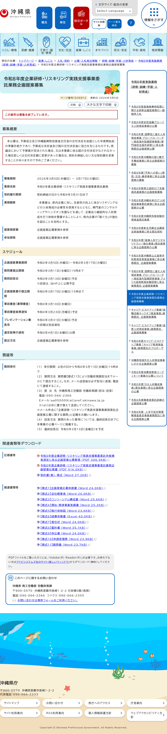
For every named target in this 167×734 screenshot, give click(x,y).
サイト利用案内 (13, 713)
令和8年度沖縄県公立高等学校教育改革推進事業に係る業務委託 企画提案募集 (148, 248)
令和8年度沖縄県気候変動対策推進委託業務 (147, 206)
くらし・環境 (9, 50)
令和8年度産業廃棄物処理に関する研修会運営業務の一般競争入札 (148, 99)
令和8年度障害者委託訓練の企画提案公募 (147, 390)
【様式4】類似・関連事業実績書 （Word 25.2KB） (74, 505)
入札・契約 (63, 61)
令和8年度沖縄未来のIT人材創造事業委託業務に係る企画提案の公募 (148, 192)
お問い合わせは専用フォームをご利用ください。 (48, 600)
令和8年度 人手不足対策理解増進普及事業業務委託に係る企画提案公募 (148, 404)
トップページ (26, 61)
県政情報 (157, 50)
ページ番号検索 (114, 24)
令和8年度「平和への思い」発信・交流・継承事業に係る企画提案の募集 (148, 165)
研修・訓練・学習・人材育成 (118, 61)
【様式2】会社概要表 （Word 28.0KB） (67, 493)
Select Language (110, 10)
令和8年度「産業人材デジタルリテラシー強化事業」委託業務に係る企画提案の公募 (148, 232)
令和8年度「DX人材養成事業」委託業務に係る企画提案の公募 (147, 376)
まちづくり (102, 50)
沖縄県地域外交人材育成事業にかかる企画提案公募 (148, 350)
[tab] (99, 24)
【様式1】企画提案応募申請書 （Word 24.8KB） (73, 488)
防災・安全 (120, 50)
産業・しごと (83, 50)
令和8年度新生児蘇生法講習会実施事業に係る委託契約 (147, 218)
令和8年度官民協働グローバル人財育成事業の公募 (147, 113)
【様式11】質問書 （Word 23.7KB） (65, 544)
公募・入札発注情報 (86, 61)
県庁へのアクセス (99, 703)
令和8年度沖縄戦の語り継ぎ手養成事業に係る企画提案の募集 (148, 149)
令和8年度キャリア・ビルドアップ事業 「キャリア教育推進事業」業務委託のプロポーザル (147, 335)
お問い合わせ (54, 703)
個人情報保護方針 (100, 713)
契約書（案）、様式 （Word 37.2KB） (65, 475)
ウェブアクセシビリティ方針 (146, 715)
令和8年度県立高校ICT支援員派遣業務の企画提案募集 (147, 179)
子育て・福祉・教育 (46, 51)
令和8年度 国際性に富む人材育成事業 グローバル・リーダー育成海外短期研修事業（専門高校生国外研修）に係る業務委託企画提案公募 (148, 130)
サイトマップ (11, 703)
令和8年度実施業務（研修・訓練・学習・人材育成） (147, 81)
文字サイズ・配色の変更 (113, 4)
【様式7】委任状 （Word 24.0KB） (64, 522)
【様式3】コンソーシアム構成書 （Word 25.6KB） (73, 499)
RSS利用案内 (55, 713)
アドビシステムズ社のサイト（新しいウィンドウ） (43, 562)
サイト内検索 (99, 24)
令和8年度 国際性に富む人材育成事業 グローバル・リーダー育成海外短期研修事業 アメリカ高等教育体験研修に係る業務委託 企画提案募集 (148, 267)
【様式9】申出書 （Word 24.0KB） (64, 533)
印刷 (73, 105)
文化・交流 (64, 50)
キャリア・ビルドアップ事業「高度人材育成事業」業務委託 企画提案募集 (148, 317)
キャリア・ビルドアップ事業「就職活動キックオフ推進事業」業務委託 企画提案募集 (148, 302)
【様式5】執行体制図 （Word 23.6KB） (67, 510)
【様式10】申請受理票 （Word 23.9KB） (68, 539)
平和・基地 (139, 50)
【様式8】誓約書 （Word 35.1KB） (64, 527)
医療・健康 (27, 50)
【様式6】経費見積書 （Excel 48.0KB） (67, 516)
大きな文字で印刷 (99, 104)
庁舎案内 (136, 703)
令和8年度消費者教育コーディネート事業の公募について (147, 363)
